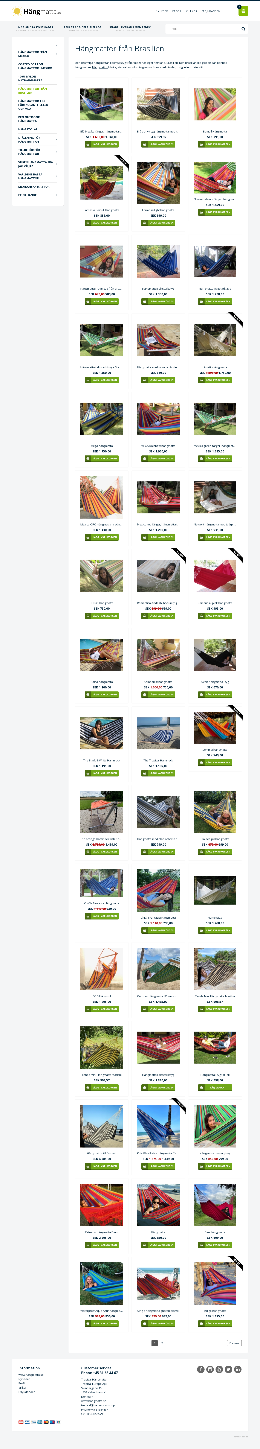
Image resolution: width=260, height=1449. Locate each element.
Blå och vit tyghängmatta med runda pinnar (158, 131)
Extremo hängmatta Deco (101, 1232)
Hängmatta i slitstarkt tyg (158, 289)
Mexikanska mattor (33, 187)
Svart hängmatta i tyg (215, 682)
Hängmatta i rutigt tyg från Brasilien (101, 289)
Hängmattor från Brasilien (32, 90)
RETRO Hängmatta (101, 603)
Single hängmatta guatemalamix (158, 1311)
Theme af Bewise (240, 1436)
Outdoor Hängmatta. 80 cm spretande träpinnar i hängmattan (158, 996)
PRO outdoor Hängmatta (29, 119)
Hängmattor (100, 67)
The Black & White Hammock (101, 760)
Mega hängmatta (102, 446)
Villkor (191, 11)
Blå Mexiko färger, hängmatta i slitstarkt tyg (101, 131)
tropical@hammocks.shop (98, 1405)
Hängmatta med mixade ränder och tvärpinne (158, 367)
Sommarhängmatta (215, 750)
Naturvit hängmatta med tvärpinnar (215, 524)
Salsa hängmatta (102, 682)
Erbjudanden (211, 11)
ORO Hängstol (102, 996)
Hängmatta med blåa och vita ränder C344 (158, 839)
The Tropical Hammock (158, 760)
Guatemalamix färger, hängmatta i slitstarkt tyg (215, 199)
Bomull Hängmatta (215, 131)
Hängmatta (215, 917)
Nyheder (162, 11)
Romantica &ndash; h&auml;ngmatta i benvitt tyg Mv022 (158, 603)
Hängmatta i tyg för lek (215, 1075)
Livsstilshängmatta (215, 367)
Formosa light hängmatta (158, 210)
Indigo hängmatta (215, 1311)
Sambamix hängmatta (158, 682)
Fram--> (234, 1343)
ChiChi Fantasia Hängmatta (101, 903)
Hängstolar (28, 129)
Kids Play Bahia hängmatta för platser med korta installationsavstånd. (158, 1153)
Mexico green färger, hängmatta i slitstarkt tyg (215, 446)
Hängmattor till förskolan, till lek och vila (33, 105)
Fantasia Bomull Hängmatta (101, 210)
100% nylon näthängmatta (30, 78)
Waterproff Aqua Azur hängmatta (101, 1311)
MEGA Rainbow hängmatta (158, 446)
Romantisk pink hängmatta (215, 603)
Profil (177, 11)
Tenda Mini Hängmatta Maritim (215, 996)
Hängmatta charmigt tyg (215, 1153)
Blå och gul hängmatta (215, 839)
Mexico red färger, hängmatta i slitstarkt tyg (158, 524)
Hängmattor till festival (101, 1153)
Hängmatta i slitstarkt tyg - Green (101, 367)
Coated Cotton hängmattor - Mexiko (35, 66)
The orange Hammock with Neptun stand (101, 839)
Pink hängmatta (215, 1232)
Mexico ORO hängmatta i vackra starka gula (101, 524)
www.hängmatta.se (31, 1375)
